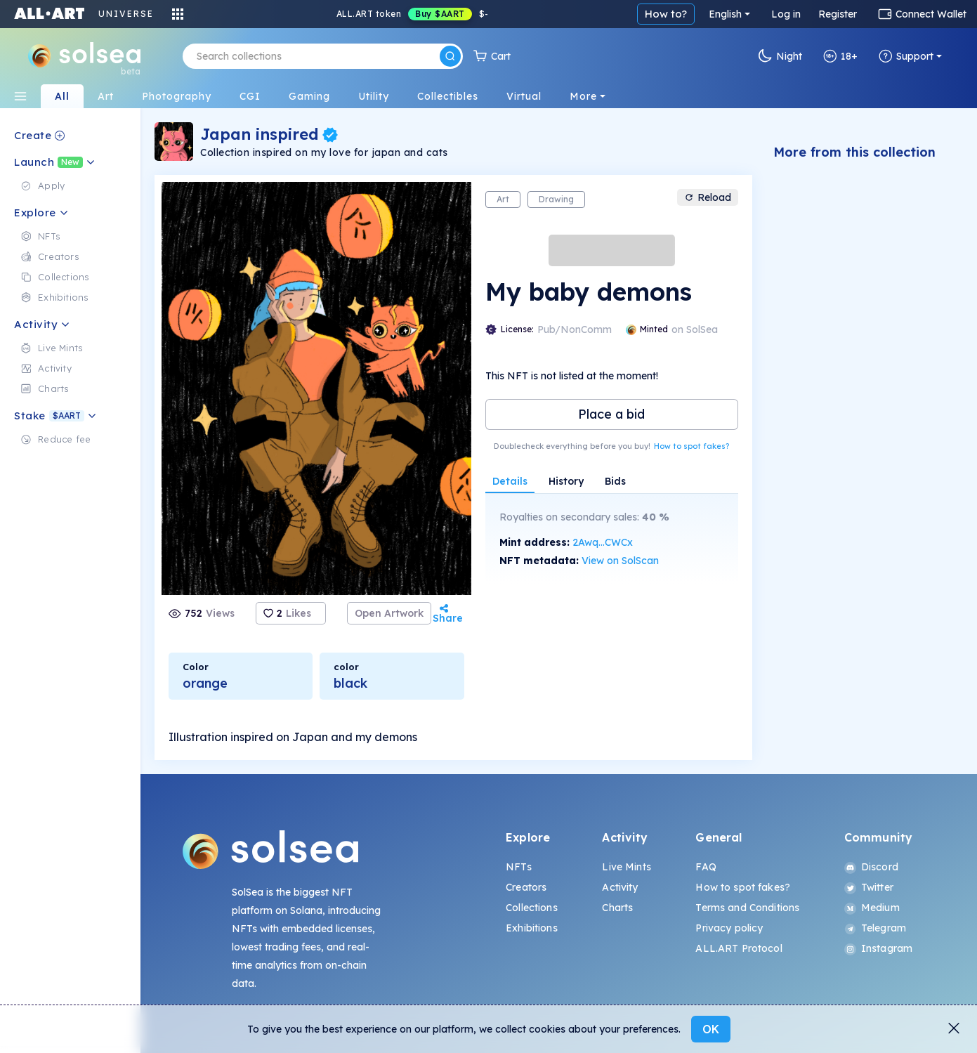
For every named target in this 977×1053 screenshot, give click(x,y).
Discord (871, 866)
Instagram (878, 948)
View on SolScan (620, 560)
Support (906, 56)
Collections (532, 907)
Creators (526, 887)
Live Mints (626, 867)
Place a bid (611, 414)
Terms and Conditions (747, 907)
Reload (707, 197)
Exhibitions (532, 928)
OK (710, 1029)
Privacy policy (729, 928)
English (725, 14)
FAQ (705, 867)
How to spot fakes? (691, 446)
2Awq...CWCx (602, 542)
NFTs (519, 867)
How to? (666, 13)
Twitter (868, 887)
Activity (620, 887)
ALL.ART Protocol (738, 948)
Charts (617, 907)
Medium (872, 907)
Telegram (875, 928)
